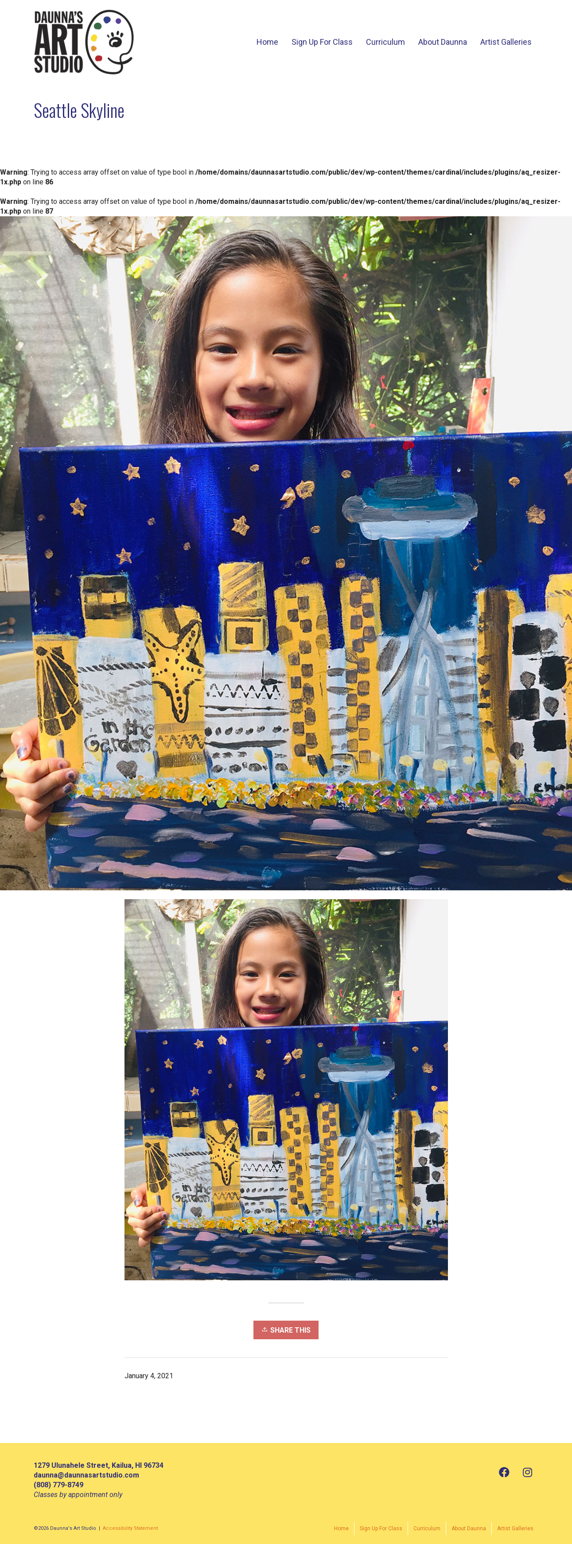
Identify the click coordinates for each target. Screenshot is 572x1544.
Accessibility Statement (130, 1528)
